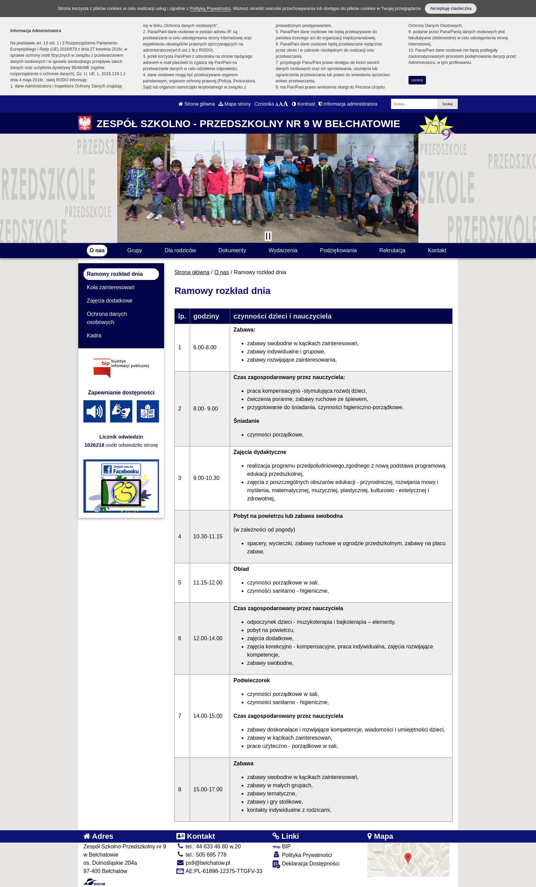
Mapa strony (234, 104)
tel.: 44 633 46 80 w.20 (208, 846)
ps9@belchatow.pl (203, 863)
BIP (281, 846)
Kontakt (437, 250)
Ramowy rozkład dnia (115, 274)
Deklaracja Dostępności (305, 864)
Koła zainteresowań (111, 287)
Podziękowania (338, 250)
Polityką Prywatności (210, 8)
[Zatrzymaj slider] (268, 236)
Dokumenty (232, 250)
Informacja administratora (348, 104)
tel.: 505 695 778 (201, 855)
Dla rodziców (180, 250)
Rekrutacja (392, 250)
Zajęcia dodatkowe (109, 301)
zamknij (417, 80)
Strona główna (196, 104)
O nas (97, 250)
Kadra (94, 335)
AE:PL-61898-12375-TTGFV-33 (219, 871)
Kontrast (303, 104)
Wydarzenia (283, 250)
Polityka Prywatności (302, 854)
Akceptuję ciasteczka (450, 8)
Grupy (134, 250)
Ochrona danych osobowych (107, 318)
